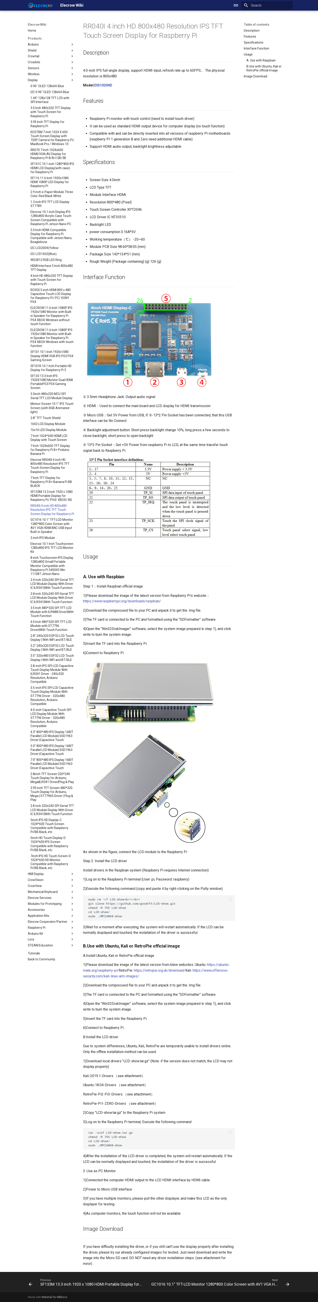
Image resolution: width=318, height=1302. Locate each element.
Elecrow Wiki (37, 24)
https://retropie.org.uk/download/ (159, 970)
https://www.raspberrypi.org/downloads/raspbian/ (122, 601)
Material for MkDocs (54, 1297)
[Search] (267, 5)
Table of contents (256, 24)
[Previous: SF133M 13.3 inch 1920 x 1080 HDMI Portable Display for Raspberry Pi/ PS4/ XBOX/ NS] (86, 1283)
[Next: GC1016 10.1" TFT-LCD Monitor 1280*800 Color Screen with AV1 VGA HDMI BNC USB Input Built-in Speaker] (220, 1283)
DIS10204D (103, 85)
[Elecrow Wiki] (40, 5)
